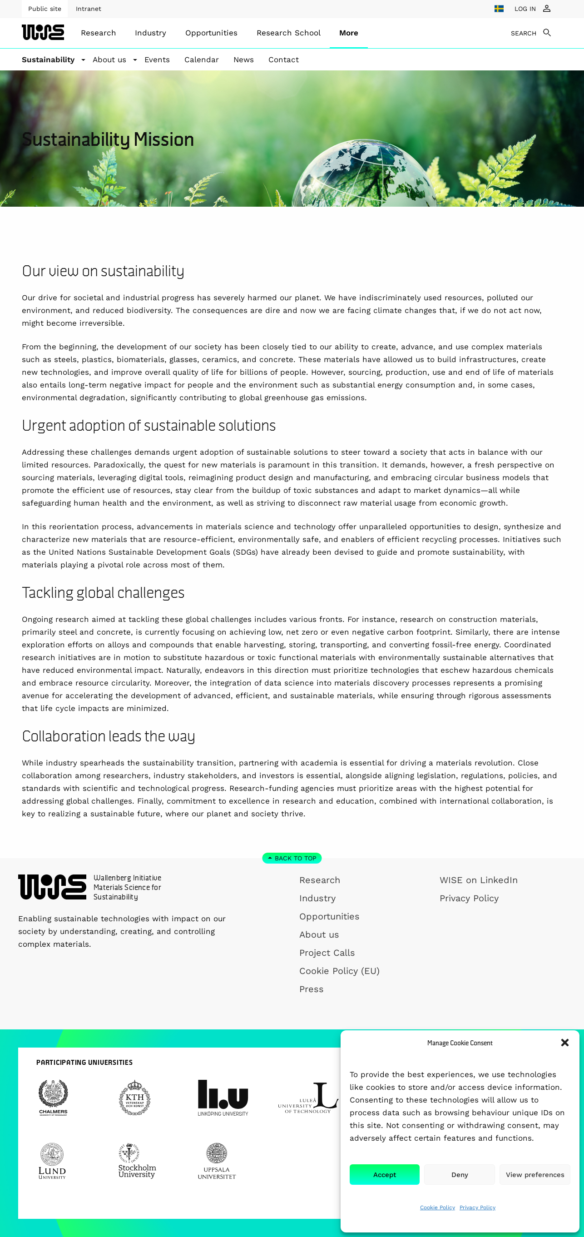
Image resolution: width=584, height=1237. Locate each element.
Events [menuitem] (157, 59)
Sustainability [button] (48, 59)
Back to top (296, 858)
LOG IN (525, 8)
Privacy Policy (477, 1207)
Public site (44, 8)
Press (311, 989)
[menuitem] (98, 33)
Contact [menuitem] (283, 59)
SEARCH (523, 33)
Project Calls (327, 952)
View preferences (535, 1175)
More (348, 32)
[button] (564, 1042)
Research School (289, 32)
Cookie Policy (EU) (339, 970)
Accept (384, 1175)
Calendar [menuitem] (201, 59)
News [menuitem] (243, 59)
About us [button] (109, 59)
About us (319, 934)
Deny (459, 1175)
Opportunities (211, 32)
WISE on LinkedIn (479, 879)
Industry (150, 32)
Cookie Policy (437, 1207)
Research (98, 32)
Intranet (88, 8)
